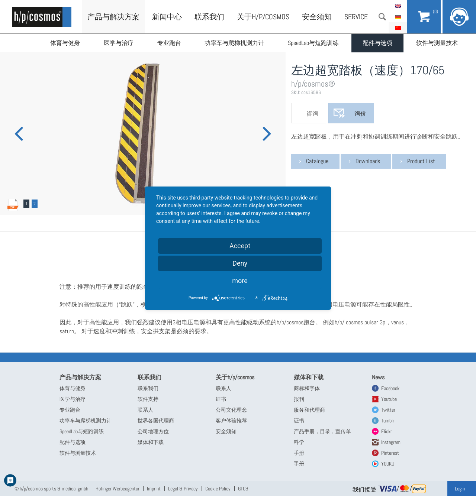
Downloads (368, 161)
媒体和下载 (151, 442)
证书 (221, 399)
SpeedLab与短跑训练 (313, 43)
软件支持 (148, 399)
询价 (360, 113)
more (240, 281)
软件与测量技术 (437, 43)
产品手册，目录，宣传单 (322, 431)
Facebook (390, 388)
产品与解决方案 (113, 17)
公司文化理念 (231, 409)
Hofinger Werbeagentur (117, 488)
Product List (421, 161)
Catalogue (317, 161)
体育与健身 (65, 43)
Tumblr (387, 420)
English (398, 5)
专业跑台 (169, 43)
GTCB (243, 488)
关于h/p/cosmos (263, 17)
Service (356, 17)
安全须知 (317, 17)
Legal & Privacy (183, 488)
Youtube (389, 399)
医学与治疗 (119, 43)
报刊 (299, 399)
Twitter (388, 409)
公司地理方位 (153, 431)
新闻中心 (167, 17)
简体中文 (398, 27)
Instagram (391, 442)
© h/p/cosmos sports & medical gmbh (51, 488)
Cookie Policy (218, 488)
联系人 (145, 409)
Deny (239, 263)
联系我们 (209, 17)
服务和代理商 (309, 409)
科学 (299, 442)
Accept (239, 246)
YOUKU (387, 463)
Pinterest (390, 453)
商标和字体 (307, 388)
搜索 (382, 16)
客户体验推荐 (231, 420)
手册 (299, 453)
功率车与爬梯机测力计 (234, 43)
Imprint (154, 488)
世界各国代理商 (156, 420)
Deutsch (398, 16)
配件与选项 (378, 43)
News (378, 377)
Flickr (386, 431)
